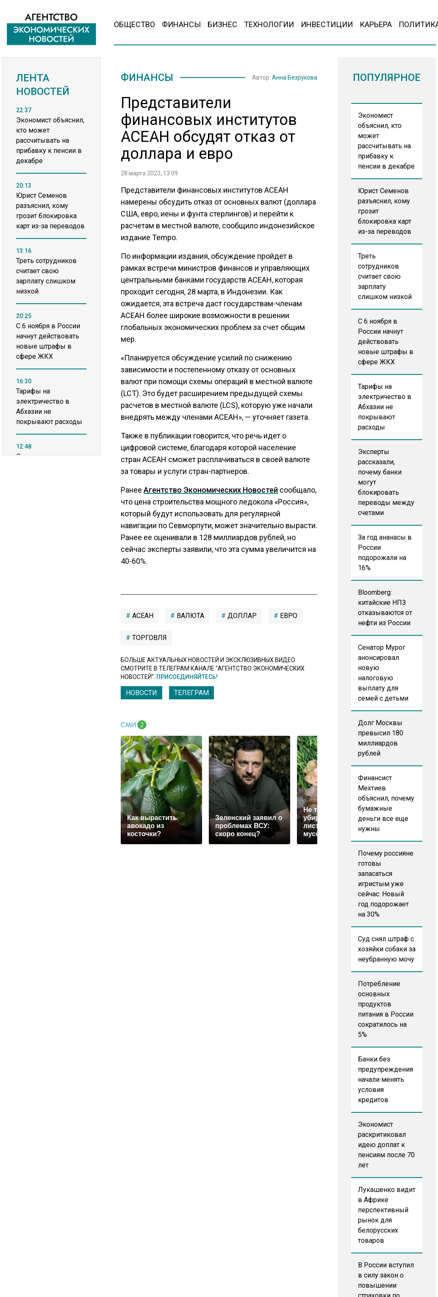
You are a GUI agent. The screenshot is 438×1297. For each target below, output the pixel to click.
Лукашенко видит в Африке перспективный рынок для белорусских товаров (387, 1215)
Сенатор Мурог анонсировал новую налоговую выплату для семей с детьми (383, 672)
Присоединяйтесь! (187, 676)
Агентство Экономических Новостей (211, 489)
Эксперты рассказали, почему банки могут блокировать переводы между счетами (386, 482)
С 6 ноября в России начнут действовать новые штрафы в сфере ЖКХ (385, 341)
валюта (189, 616)
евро (287, 616)
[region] (51, 290)
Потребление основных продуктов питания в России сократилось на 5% (385, 1009)
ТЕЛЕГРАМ (191, 693)
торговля (148, 638)
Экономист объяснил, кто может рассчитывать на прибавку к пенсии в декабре (386, 140)
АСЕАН (141, 616)
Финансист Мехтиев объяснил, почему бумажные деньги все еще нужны (386, 803)
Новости (141, 693)
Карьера (376, 24)
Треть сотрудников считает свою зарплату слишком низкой (385, 276)
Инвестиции (327, 24)
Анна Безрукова (294, 77)
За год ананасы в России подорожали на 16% (385, 552)
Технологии (269, 24)
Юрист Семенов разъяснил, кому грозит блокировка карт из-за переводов (384, 211)
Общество (134, 24)
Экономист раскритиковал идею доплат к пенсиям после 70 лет (386, 1144)
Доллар (241, 616)
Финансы (181, 24)
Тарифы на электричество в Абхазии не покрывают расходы (384, 406)
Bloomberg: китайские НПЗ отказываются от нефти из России (385, 607)
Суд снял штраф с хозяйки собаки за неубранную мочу (387, 949)
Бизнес (222, 24)
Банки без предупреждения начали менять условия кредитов (385, 1079)
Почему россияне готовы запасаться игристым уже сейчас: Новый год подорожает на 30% (385, 883)
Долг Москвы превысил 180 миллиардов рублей (380, 738)
